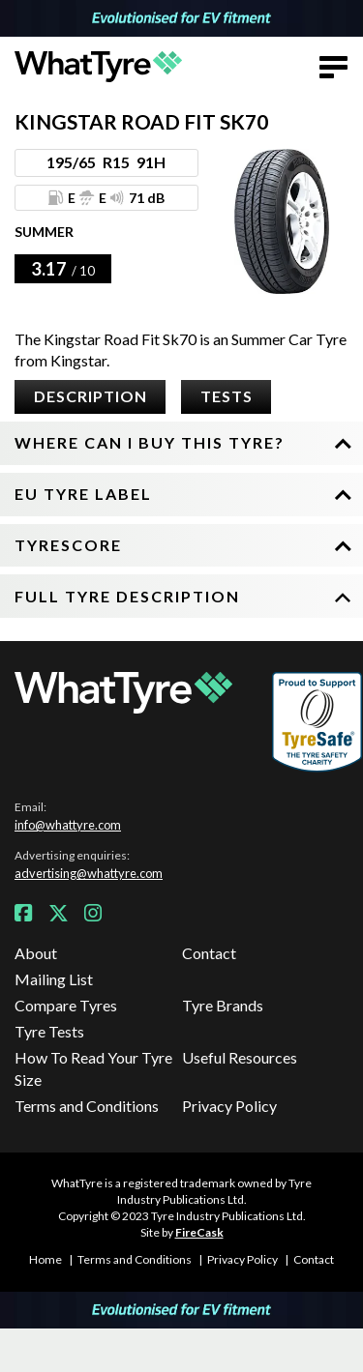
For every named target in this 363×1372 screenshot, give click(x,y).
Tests (226, 396)
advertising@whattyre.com (89, 873)
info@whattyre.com (68, 824)
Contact (209, 953)
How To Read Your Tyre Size (93, 1068)
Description (90, 396)
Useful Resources (239, 1057)
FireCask (199, 1232)
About (36, 953)
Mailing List (54, 979)
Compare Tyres (66, 1005)
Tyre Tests (49, 1031)
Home (45, 1259)
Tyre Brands (222, 1005)
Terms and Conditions (87, 1105)
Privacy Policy (229, 1105)
